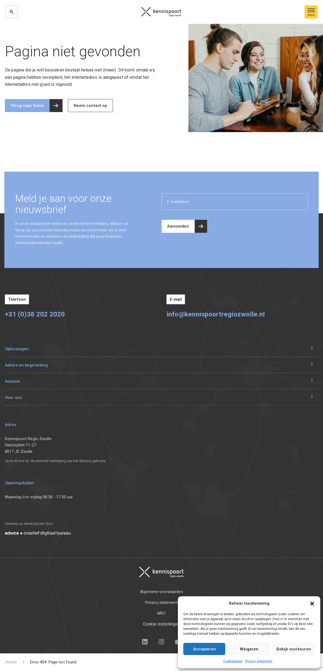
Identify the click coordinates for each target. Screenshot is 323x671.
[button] (312, 603)
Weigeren (249, 649)
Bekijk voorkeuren (293, 649)
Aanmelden (178, 226)
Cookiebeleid (232, 661)
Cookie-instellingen (161, 624)
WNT (161, 613)
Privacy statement (258, 661)
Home (11, 662)
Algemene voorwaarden (161, 591)
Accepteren (204, 649)
